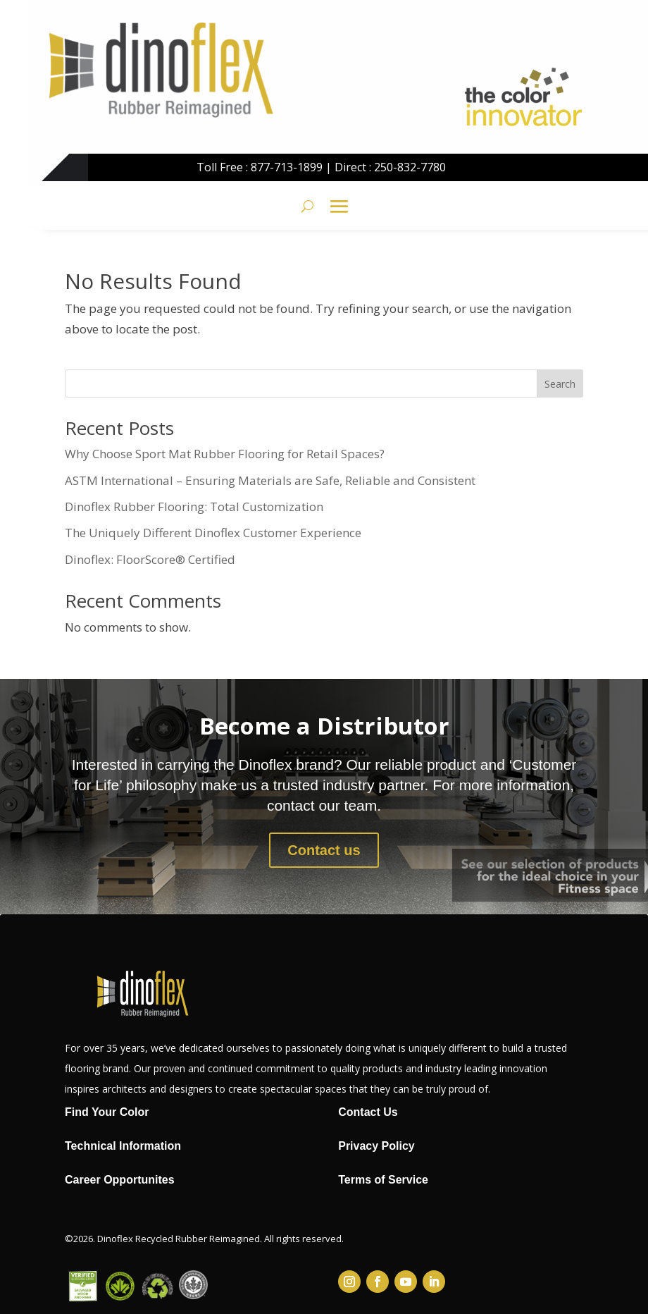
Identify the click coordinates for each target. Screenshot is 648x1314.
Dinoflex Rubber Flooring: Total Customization (194, 506)
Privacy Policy (376, 1146)
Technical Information (123, 1146)
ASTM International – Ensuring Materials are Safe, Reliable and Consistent (270, 480)
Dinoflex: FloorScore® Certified (150, 559)
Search (559, 384)
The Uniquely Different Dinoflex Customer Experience (213, 532)
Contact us (323, 850)
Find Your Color (107, 1112)
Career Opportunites (120, 1180)
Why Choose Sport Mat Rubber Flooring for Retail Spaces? (225, 454)
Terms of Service (383, 1180)
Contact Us (367, 1112)
